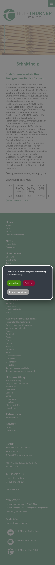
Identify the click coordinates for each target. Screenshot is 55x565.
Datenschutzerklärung (18, 292)
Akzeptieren (14, 283)
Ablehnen (28, 283)
